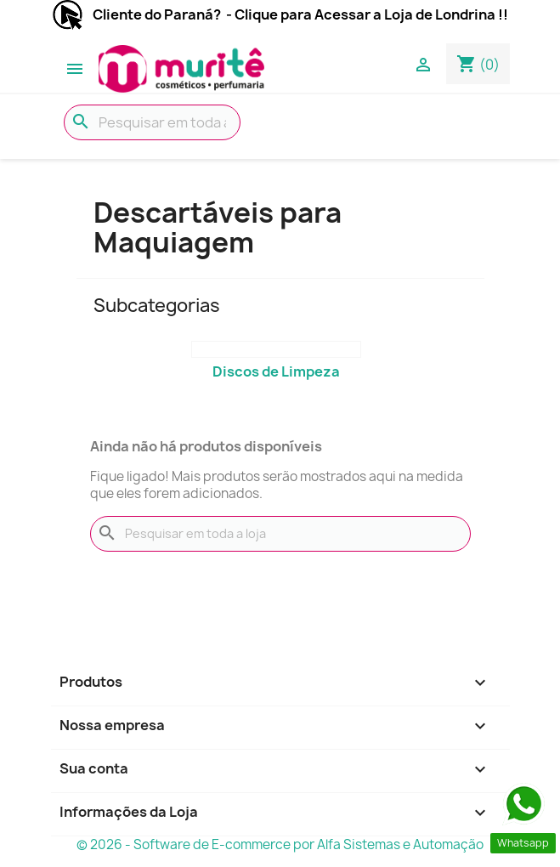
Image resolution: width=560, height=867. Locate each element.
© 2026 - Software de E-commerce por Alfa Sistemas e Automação (280, 844)
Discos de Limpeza (276, 371)
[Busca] (152, 122)
